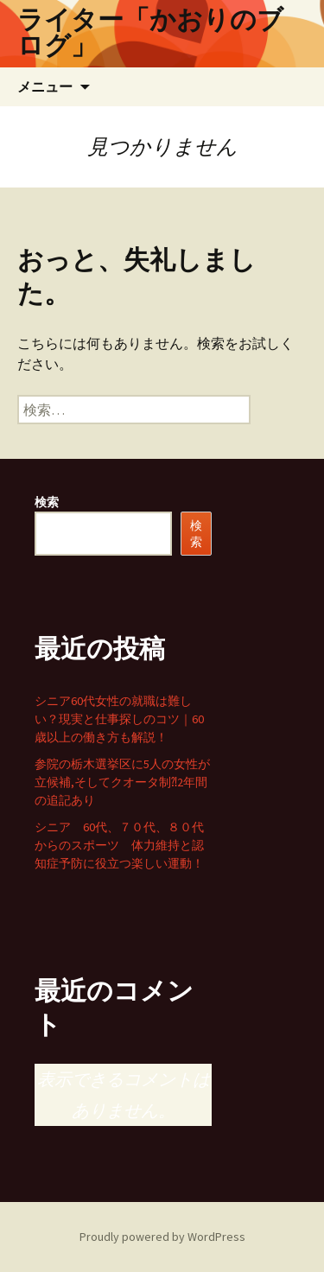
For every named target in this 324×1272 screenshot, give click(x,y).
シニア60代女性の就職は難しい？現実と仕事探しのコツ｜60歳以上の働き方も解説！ (119, 719)
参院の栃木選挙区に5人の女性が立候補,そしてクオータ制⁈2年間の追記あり (122, 782)
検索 (47, 502)
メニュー (45, 86)
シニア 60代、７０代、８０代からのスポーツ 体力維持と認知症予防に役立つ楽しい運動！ (119, 845)
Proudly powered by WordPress (162, 1236)
